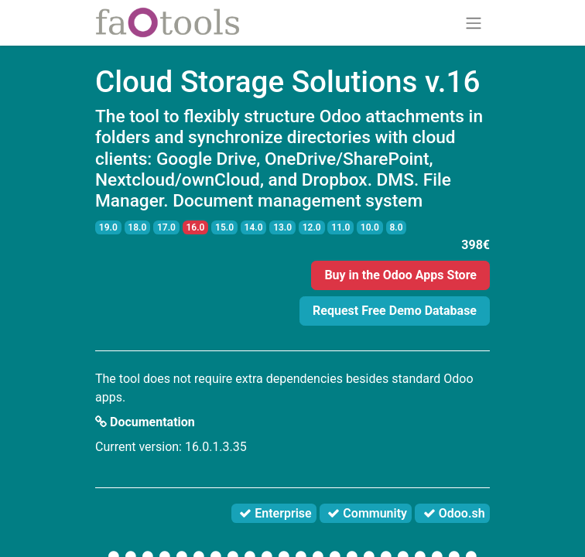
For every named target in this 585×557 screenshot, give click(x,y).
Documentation (145, 422)
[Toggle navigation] (473, 22)
